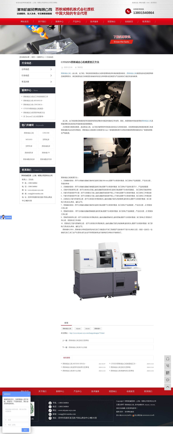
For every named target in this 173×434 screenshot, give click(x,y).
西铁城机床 (46, 146)
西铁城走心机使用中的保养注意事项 (76, 367)
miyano (29, 139)
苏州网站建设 (129, 412)
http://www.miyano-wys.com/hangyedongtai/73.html (87, 333)
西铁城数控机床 (29, 159)
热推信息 (135, 3)
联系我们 (154, 3)
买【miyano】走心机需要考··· (33, 116)
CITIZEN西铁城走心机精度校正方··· (123, 364)
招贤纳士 (112, 21)
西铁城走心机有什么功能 (78, 347)
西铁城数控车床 (46, 159)
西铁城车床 (29, 153)
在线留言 (129, 21)
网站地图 (142, 3)
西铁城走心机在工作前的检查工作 (35, 97)
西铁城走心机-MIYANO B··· (33, 101)
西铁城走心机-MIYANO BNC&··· (74, 364)
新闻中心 (59, 21)
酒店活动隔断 (120, 408)
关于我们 (42, 21)
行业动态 (50, 57)
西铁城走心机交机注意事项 (79, 340)
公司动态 (25, 69)
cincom (46, 133)
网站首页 (25, 21)
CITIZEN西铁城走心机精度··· (33, 108)
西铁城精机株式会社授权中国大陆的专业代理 (74, 11)
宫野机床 (46, 139)
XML (148, 3)
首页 (33, 57)
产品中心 (77, 21)
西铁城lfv (46, 153)
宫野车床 (29, 146)
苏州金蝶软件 (139, 405)
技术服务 (94, 21)
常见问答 (25, 82)
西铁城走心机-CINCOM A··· (33, 105)
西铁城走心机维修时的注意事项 (122, 371)
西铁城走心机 (29, 133)
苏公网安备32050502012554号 (143, 415)
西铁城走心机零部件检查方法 (34, 112)
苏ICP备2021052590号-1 (124, 415)
